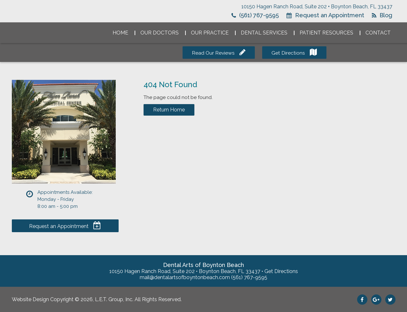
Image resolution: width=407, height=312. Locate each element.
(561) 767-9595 (259, 15)
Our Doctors (159, 33)
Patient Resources (326, 33)
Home (120, 33)
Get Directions (289, 53)
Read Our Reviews (213, 53)
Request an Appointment (329, 15)
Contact (378, 33)
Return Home (169, 110)
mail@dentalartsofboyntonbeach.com (185, 277)
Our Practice (210, 33)
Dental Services (264, 33)
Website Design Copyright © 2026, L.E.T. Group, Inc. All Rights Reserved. (97, 299)
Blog (386, 15)
